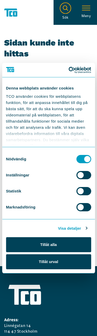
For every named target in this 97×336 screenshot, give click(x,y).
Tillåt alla (48, 244)
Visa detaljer (69, 228)
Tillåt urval (48, 261)
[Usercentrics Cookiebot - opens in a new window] (69, 70)
